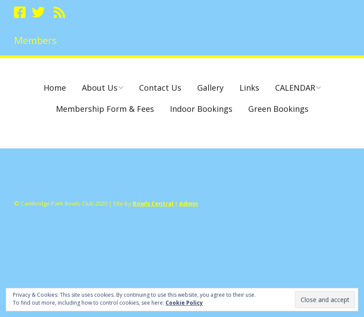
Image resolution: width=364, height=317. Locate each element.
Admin (188, 203)
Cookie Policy (184, 302)
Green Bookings (278, 108)
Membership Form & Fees (105, 108)
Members (35, 40)
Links (249, 87)
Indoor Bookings (201, 108)
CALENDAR (295, 87)
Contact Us (160, 87)
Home (55, 87)
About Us (100, 87)
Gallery (210, 87)
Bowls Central (152, 203)
